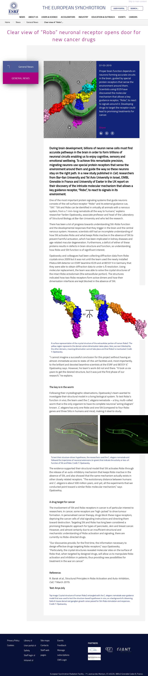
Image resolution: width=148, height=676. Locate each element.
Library (27, 640)
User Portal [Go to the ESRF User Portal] (119, 8)
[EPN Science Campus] (108, 649)
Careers (133, 17)
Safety (27, 650)
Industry (83, 17)
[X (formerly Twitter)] (107, 133)
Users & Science (49, 17)
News (22, 17)
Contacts (45, 645)
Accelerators (68, 17)
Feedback (61, 645)
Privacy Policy (13, 640)
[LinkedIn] (101, 133)
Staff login (28, 655)
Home (7, 22)
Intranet (27, 660)
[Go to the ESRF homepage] (14, 8)
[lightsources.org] (94, 657)
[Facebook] (112, 133)
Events (122, 17)
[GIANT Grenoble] (124, 649)
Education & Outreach (103, 17)
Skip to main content (138, 1)
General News (32, 22)
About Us (33, 17)
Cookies (10, 645)
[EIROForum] (94, 649)
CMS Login (62, 659)
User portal (29, 645)
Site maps (45, 640)
